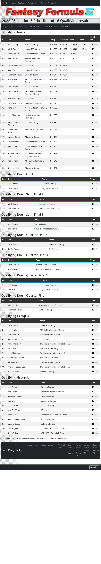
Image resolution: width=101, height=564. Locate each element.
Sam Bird (11, 70)
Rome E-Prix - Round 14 (78, 450)
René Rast (12, 108)
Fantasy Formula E (49, 3)
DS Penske (29, 65)
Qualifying (9, 26)
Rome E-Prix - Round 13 (70, 450)
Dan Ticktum (13, 86)
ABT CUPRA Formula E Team (48, 269)
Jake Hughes (13, 146)
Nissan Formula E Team (35, 53)
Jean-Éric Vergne (14, 98)
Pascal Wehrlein (14, 91)
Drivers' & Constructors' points (57, 26)
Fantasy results (35, 26)
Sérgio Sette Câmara (16, 419)
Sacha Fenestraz (14, 141)
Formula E (32, 3)
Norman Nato (13, 53)
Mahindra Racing (32, 137)
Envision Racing (31, 44)
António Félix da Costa (17, 367)
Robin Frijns (13, 161)
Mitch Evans (13, 49)
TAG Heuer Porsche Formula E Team (55, 344)
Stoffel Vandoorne (15, 65)
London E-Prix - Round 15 (87, 449)
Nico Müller (12, 79)
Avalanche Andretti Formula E (46, 229)
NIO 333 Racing (31, 86)
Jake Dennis (12, 58)
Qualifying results (12, 450)
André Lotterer (14, 115)
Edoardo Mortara (15, 103)
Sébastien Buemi (15, 75)
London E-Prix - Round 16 (96, 449)
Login (13, 3)
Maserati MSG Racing (34, 103)
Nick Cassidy (13, 44)
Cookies (94, 467)
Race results (21, 26)
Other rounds (47, 445)
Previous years (31, 445)
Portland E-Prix (61, 446)
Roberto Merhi (14, 168)
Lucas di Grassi (14, 137)
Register (21, 3)
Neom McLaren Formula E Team (54, 414)
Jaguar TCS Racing (32, 49)
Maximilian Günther (16, 357)
